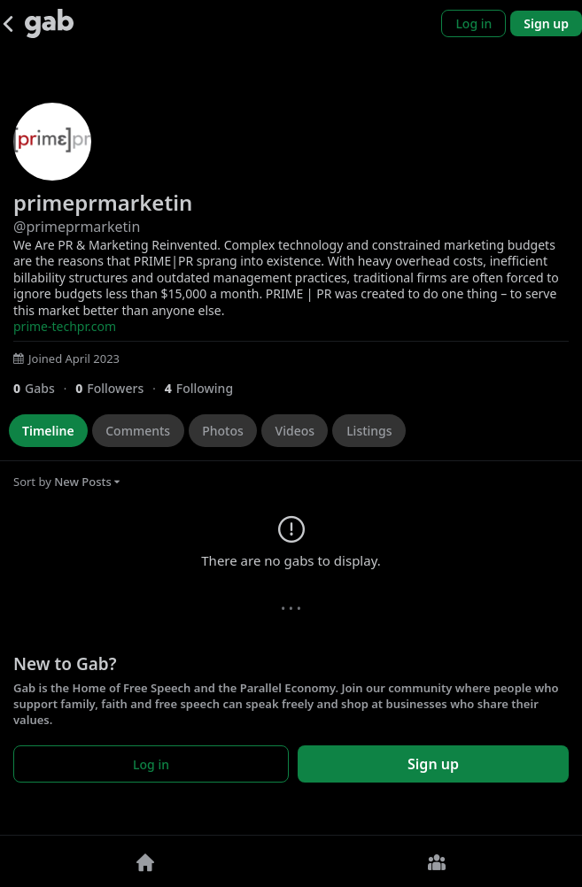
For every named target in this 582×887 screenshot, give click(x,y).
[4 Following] (205, 388)
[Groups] (437, 861)
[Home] (145, 861)
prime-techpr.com (64, 326)
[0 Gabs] (44, 388)
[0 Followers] (119, 388)
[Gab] (49, 23)
